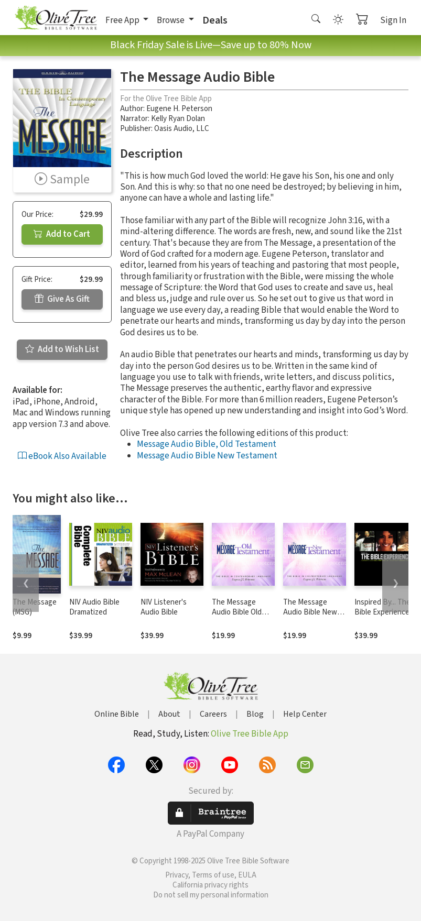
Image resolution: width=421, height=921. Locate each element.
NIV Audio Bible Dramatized (94, 607)
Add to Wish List (62, 349)
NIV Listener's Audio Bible (164, 607)
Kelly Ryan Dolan (178, 118)
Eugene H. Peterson (179, 108)
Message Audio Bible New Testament (207, 455)
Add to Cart (62, 234)
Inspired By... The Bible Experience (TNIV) (382, 612)
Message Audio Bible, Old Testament (206, 444)
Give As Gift (62, 299)
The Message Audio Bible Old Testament (237, 612)
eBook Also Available (62, 456)
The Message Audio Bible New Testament (310, 612)
